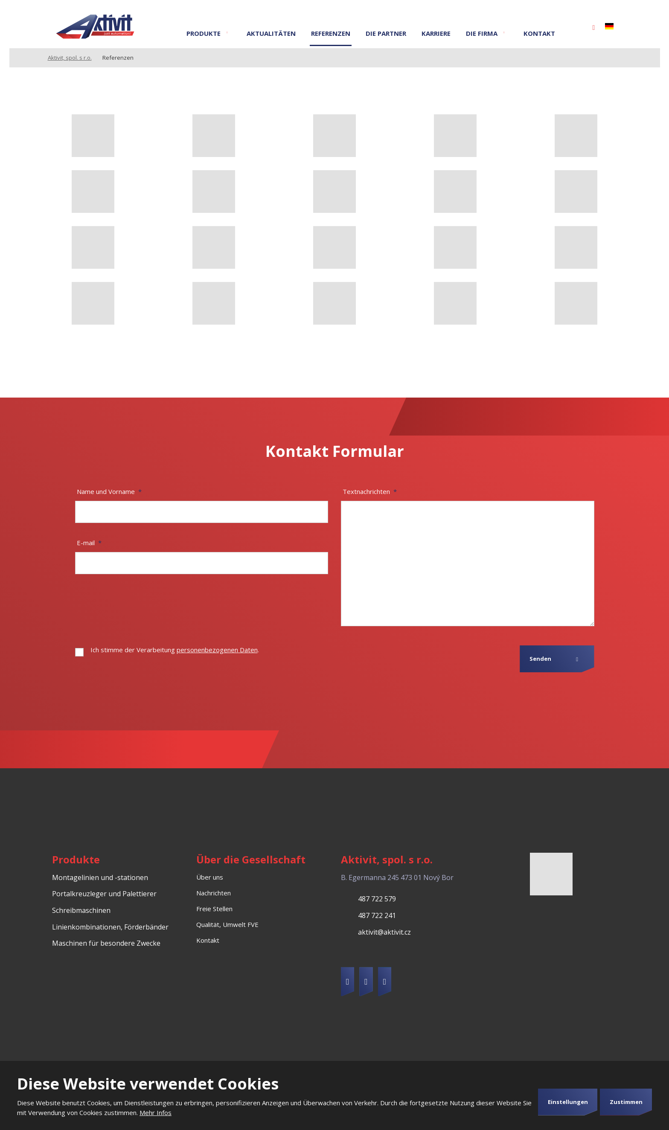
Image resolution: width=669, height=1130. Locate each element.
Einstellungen (568, 1102)
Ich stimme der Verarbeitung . (174, 649)
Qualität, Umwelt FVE (227, 924)
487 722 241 (377, 915)
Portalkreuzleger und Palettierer (104, 893)
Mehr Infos (156, 1112)
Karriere (436, 33)
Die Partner (386, 33)
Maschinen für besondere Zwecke (106, 943)
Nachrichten (213, 893)
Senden (540, 658)
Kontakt (539, 33)
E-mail (89, 542)
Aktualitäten (271, 33)
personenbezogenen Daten (217, 649)
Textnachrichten (370, 491)
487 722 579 (377, 898)
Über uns (209, 877)
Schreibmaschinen (81, 910)
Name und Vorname (109, 491)
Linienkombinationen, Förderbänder (110, 927)
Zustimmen (626, 1102)
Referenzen (330, 33)
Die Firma (481, 33)
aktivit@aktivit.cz (384, 932)
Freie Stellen (214, 908)
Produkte (203, 33)
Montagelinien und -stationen (100, 877)
